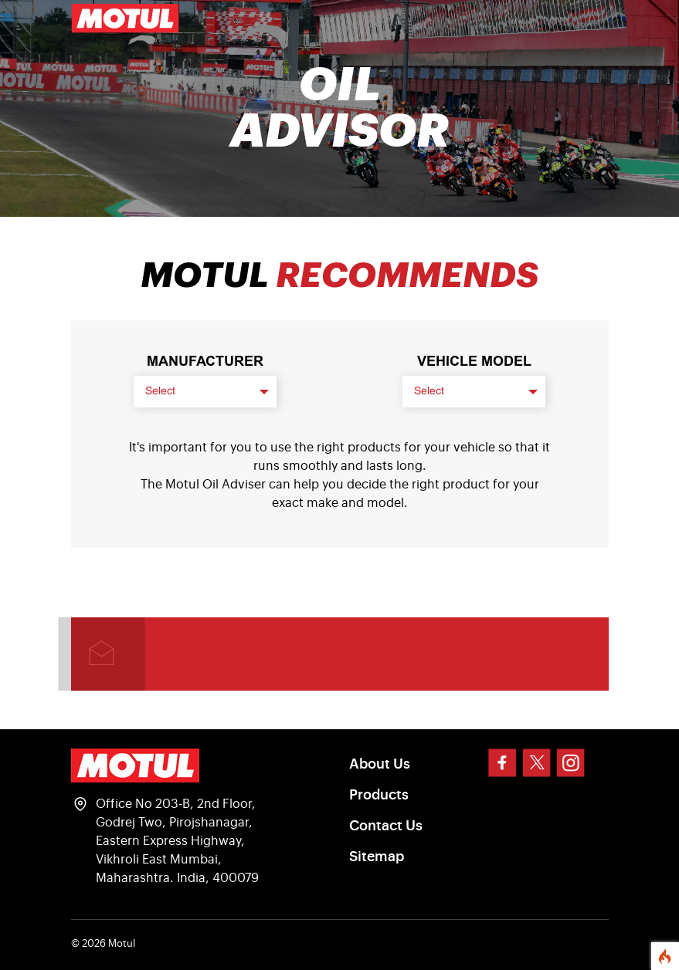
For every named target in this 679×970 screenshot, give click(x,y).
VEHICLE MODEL (474, 361)
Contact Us (386, 826)
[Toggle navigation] (587, 18)
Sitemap (376, 857)
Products (379, 795)
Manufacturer (205, 361)
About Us (379, 764)
